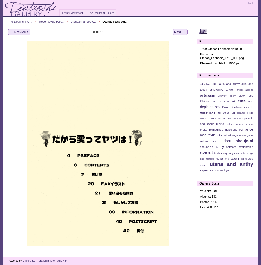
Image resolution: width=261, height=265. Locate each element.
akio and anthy (229, 83)
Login (251, 3)
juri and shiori (230, 118)
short (227, 141)
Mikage (243, 118)
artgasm (207, 95)
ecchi (249, 107)
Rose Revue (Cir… (51, 21)
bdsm (233, 95)
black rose (246, 95)
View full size (202, 32)
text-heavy (220, 153)
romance (246, 129)
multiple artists (234, 124)
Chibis (204, 101)
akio (214, 84)
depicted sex (210, 107)
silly (220, 146)
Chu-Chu (216, 101)
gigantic (241, 112)
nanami (249, 124)
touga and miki (237, 153)
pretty (203, 129)
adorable (205, 84)
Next (180, 32)
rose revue (208, 135)
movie (220, 123)
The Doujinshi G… (20, 21)
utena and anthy (231, 164)
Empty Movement (72, 12)
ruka (219, 135)
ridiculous (231, 129)
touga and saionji (227, 158)
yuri (228, 170)
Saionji (227, 135)
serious (204, 141)
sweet (206, 152)
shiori (215, 141)
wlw (216, 170)
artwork (222, 95)
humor (212, 118)
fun (233, 112)
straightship (246, 146)
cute (242, 101)
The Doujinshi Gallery (101, 12)
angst (240, 89)
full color (223, 112)
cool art (229, 101)
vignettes (206, 170)
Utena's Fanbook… (83, 21)
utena (203, 165)
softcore (231, 146)
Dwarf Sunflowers (233, 107)
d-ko (250, 101)
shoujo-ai (244, 141)
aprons (249, 89)
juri (220, 118)
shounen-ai (207, 146)
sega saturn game (242, 135)
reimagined (216, 129)
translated (247, 158)
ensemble (208, 112)
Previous (18, 32)
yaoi (222, 170)
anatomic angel (222, 89)
